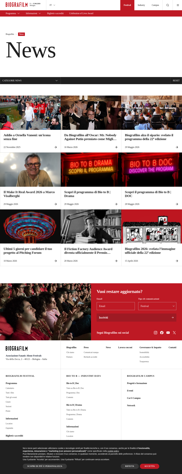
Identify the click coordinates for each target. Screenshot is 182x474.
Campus (155, 5)
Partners (69, 357)
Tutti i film (10, 393)
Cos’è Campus (133, 398)
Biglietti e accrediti (55, 13)
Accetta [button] (149, 466)
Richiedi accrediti (90, 357)
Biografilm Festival (20, 376)
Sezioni (8, 406)
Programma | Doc (73, 393)
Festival (127, 5)
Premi (8, 411)
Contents (69, 397)
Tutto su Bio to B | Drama (76, 410)
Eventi (130, 390)
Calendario (10, 388)
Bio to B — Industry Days (83, 376)
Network (131, 405)
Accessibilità (144, 357)
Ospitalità (9, 428)
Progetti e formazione (137, 383)
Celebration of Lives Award (81, 13)
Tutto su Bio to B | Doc (75, 388)
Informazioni (34, 13)
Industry (141, 5)
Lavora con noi (125, 347)
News (108, 347)
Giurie (8, 402)
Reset (176, 80)
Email (104, 299)
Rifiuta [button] (129, 466)
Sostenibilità (144, 352)
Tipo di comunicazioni (153, 299)
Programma (13, 13)
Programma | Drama (74, 414)
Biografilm (10, 34)
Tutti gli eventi (11, 397)
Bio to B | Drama (74, 405)
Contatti (172, 347)
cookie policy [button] (113, 451)
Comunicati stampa (91, 352)
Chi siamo (70, 352)
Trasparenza (144, 361)
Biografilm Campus (140, 376)
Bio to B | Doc (72, 383)
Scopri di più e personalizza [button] (44, 466)
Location (9, 424)
